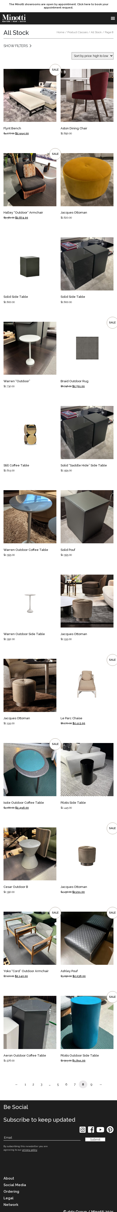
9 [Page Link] (91, 1084)
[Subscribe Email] (42, 1137)
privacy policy (29, 1149)
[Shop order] (92, 55)
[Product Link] (30, 102)
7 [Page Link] (75, 1084)
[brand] (14, 18)
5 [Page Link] (58, 1084)
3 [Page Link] (41, 1084)
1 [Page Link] (25, 1084)
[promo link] (58, 6)
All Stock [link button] (96, 32)
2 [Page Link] (33, 1084)
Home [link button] (60, 32)
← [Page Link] (16, 1084)
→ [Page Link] (100, 1084)
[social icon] (83, 1131)
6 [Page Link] (66, 1084)
